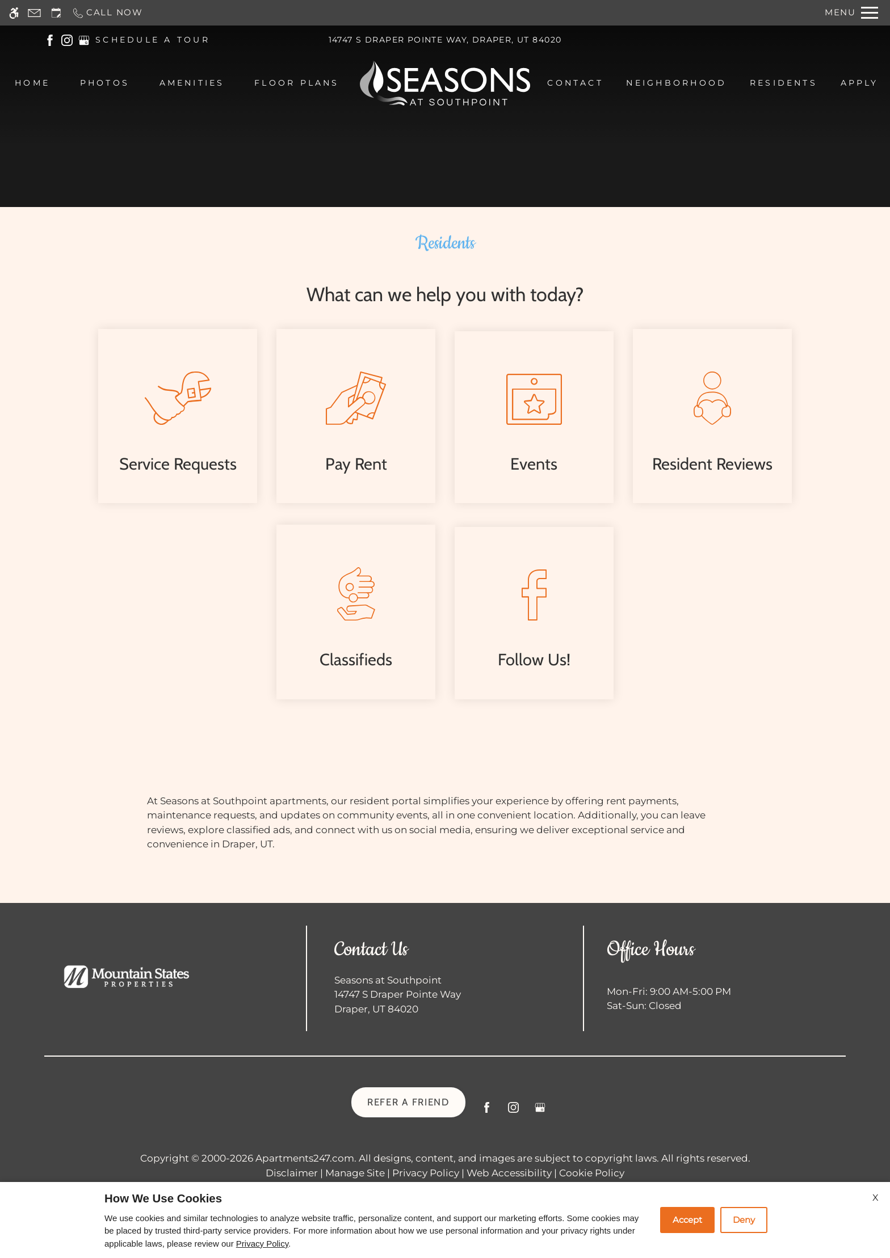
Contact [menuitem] (575, 83)
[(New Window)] (50, 39)
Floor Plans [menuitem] (296, 83)
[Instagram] (513, 1112)
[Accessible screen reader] (14, 13)
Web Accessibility (509, 1173)
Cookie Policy (591, 1173)
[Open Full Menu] (851, 13)
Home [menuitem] (32, 83)
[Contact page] (34, 13)
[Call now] (107, 13)
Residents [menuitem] (783, 83)
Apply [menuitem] (860, 83)
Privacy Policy (425, 1173)
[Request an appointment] (56, 13)
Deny (744, 1219)
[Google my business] (540, 1112)
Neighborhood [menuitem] (676, 83)
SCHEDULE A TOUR (152, 40)
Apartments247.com (304, 1158)
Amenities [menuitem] (192, 83)
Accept (687, 1219)
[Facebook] (487, 1112)
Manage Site (355, 1173)
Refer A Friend (408, 1102)
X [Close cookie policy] (875, 1197)
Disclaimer (292, 1173)
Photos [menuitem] (104, 83)
